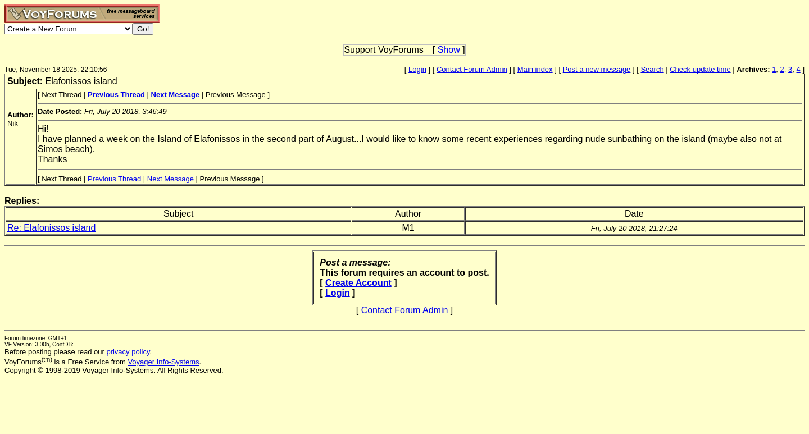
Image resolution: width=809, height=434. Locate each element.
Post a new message (597, 69)
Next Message (170, 179)
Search (651, 69)
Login (417, 69)
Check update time (700, 69)
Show (449, 49)
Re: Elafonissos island (51, 227)
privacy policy (127, 352)
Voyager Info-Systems (163, 362)
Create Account (358, 282)
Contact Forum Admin (472, 69)
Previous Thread (114, 179)
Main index (535, 69)
